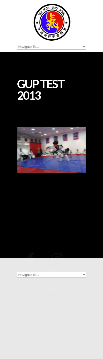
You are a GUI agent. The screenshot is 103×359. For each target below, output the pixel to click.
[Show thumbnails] (51, 211)
